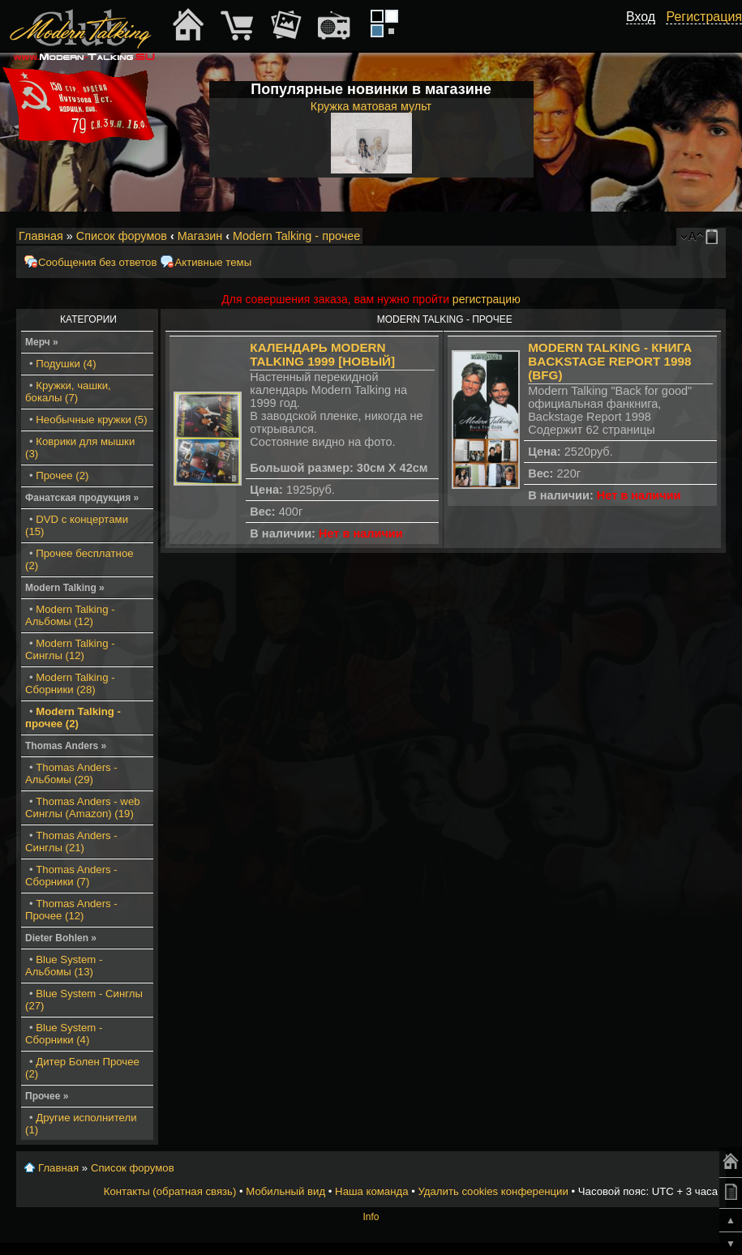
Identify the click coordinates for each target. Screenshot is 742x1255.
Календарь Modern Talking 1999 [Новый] (322, 354)
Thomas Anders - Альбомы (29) (71, 773)
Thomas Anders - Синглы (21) (71, 841)
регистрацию (486, 299)
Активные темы (212, 262)
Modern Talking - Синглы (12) (70, 649)
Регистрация (704, 17)
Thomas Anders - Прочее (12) (71, 909)
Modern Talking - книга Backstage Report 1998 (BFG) (610, 361)
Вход (640, 17)
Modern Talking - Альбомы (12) (70, 615)
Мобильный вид (714, 236)
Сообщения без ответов (97, 262)
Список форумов (121, 235)
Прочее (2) (62, 475)
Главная (41, 235)
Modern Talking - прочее (296, 235)
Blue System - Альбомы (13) (63, 965)
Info (370, 1217)
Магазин (200, 235)
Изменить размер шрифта (692, 236)
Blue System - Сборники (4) (63, 1034)
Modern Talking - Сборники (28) (70, 683)
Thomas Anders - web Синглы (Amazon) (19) (82, 807)
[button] (646, 34)
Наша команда (371, 1191)
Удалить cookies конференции (493, 1191)
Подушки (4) (66, 364)
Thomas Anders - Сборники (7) (71, 875)
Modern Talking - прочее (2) (73, 717)
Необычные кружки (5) (91, 419)
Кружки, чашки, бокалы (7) (68, 391)
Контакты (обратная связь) (170, 1191)
